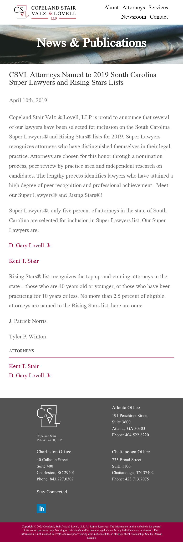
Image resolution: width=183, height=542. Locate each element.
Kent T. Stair (24, 261)
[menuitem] (111, 8)
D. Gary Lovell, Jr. (30, 245)
